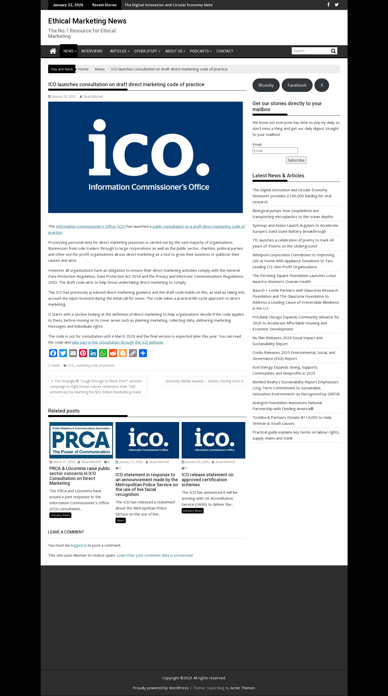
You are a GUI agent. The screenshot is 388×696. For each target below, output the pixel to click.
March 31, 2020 (62, 462)
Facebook (297, 85)
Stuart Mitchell (91, 96)
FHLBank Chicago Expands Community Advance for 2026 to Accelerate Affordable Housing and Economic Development (296, 322)
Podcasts (199, 51)
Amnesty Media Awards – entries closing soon (203, 381)
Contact (225, 51)
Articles (118, 51)
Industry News (60, 515)
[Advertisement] (95, 623)
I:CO (71, 365)
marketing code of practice (95, 365)
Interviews (91, 51)
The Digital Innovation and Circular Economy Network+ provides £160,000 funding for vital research (175, 4)
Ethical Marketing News (87, 20)
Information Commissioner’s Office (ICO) (91, 226)
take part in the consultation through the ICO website (117, 342)
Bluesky (266, 85)
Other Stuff (145, 51)
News (69, 51)
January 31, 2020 (129, 462)
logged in (79, 545)
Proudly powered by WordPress (161, 687)
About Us (173, 51)
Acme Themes (243, 687)
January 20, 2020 (195, 462)
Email (257, 144)
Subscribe (296, 160)
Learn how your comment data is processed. (155, 555)
